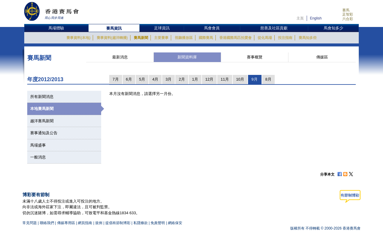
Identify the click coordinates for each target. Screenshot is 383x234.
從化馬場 (265, 38)
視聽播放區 (184, 38)
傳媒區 (322, 57)
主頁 (300, 18)
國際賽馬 (206, 38)
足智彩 (347, 14)
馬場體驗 (56, 28)
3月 (168, 79)
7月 (115, 79)
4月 (155, 79)
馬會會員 (212, 28)
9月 (254, 79)
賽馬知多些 (308, 38)
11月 (225, 79)
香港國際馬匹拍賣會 (235, 38)
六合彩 (347, 19)
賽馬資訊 (114, 28)
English (316, 18)
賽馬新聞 (141, 38)
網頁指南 (85, 223)
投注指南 (285, 38)
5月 (142, 79)
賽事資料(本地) (78, 38)
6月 (129, 79)
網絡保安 (175, 223)
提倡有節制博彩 (117, 223)
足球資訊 (162, 28)
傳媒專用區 (66, 223)
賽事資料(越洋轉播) (112, 38)
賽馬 (345, 10)
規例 (99, 223)
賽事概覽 (254, 57)
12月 (209, 79)
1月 (195, 79)
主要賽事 (161, 38)
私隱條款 (140, 223)
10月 (240, 79)
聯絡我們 (47, 223)
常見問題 (29, 223)
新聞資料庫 (187, 57)
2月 (182, 79)
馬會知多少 (333, 28)
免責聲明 (158, 223)
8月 (268, 79)
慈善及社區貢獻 (274, 28)
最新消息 (120, 57)
